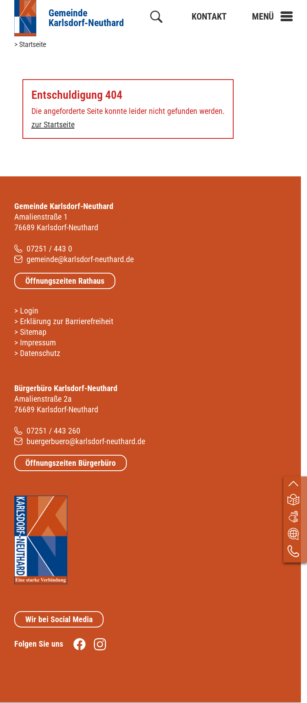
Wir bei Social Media (59, 619)
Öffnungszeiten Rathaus (64, 281)
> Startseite (30, 44)
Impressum (38, 342)
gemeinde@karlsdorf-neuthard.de (80, 259)
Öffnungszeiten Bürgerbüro (70, 463)
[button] (272, 16)
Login (29, 311)
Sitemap (33, 332)
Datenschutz (40, 353)
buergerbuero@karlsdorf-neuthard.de (86, 441)
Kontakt (209, 16)
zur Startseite (53, 124)
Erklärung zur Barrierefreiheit (66, 321)
